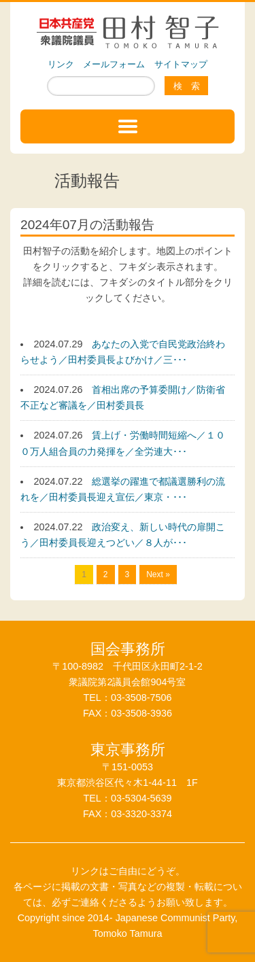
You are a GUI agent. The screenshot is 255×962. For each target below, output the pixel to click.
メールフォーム (114, 64)
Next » (158, 574)
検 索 (186, 86)
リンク (61, 64)
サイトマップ (180, 64)
